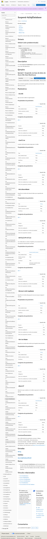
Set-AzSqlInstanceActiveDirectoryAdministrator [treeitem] (10, 224)
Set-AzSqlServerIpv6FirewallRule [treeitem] (10, 300)
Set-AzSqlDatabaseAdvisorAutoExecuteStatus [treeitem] (10, 119)
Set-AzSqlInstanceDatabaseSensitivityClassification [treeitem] (10, 247)
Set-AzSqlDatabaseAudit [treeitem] (10, 122)
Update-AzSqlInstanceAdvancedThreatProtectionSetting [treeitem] (10, 429)
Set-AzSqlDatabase (24, 482)
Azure (22, 13)
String (41, 203)
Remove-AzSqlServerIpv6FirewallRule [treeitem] (10, 65)
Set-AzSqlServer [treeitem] (8, 267)
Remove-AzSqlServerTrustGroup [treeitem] (9, 84)
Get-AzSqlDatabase (24, 475)
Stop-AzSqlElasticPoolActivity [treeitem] (9, 370)
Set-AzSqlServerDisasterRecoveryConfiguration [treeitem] (10, 289)
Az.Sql (35, 13)
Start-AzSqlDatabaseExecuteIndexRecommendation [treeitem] (10, 327)
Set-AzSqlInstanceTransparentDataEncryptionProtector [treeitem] (10, 263)
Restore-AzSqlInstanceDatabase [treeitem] (9, 107)
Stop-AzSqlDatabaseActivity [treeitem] (9, 359)
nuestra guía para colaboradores (25, 504)
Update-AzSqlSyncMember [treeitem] (8, 467)
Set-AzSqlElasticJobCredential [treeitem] (10, 202)
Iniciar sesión (43, 1)
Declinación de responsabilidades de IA (8, 536)
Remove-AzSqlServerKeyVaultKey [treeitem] (9, 70)
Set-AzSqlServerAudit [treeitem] (9, 280)
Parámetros (21, 30)
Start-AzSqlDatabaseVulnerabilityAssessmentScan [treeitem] (10, 332)
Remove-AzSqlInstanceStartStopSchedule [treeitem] (10, 32)
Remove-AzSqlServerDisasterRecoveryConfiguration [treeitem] (10, 53)
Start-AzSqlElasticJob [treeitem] (9, 335)
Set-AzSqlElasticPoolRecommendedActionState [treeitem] (10, 217)
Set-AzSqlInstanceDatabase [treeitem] (9, 228)
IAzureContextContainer (33, 252)
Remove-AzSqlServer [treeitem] (9, 36)
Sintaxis (21, 25)
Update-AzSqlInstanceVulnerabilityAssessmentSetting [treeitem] (10, 450)
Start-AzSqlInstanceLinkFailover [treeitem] (10, 351)
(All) (19, 120)
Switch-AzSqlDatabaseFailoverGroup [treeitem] (10, 403)
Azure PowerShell (28, 13)
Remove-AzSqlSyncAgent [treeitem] (10, 92)
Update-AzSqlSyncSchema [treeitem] (8, 471)
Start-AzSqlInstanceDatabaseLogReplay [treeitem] (10, 342)
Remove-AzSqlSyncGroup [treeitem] (10, 94)
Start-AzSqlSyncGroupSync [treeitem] (9, 355)
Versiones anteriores (21, 536)
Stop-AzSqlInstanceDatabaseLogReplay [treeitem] (10, 382)
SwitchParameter (38, 106)
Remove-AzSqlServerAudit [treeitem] (10, 43)
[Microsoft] (2, 1)
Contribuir (32, 536)
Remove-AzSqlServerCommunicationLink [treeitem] (10, 47)
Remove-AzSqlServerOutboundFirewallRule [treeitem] (10, 80)
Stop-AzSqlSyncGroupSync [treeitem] (9, 396)
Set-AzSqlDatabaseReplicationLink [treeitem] (10, 174)
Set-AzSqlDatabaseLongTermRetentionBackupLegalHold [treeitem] (10, 163)
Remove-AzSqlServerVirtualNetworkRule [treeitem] (10, 89)
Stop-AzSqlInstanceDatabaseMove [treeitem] (10, 387)
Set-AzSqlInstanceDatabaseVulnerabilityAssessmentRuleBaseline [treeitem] (10, 253)
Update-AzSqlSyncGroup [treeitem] (10, 464)
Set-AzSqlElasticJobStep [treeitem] (9, 205)
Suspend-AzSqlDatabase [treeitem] (10, 398)
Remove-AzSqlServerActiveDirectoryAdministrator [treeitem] (10, 40)
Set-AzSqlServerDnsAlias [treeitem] (10, 292)
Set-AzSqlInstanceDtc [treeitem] (9, 257)
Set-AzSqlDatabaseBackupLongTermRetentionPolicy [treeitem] (10, 126)
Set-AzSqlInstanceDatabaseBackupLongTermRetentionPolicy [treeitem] (10, 234)
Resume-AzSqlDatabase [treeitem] (9, 112)
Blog (27, 536)
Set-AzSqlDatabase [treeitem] (9, 115)
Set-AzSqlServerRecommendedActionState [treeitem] (10, 311)
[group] (32, 80)
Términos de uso (20, 538)
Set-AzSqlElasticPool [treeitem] (9, 207)
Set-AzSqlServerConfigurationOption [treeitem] (10, 284)
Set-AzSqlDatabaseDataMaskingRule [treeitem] (10, 142)
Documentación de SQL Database (27, 484)
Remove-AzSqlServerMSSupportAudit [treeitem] (10, 74)
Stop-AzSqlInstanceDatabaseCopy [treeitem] (10, 377)
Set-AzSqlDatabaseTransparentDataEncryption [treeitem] (10, 188)
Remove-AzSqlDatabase (25, 479)
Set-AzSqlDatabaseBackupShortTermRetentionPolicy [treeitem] (10, 132)
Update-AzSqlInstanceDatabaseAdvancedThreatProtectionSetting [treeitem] (10, 435)
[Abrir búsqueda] (39, 2)
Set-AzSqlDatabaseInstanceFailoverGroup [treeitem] (10, 158)
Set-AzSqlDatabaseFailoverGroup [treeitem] (10, 147)
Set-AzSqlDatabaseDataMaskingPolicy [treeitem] (10, 137)
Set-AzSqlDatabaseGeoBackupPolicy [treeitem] (10, 153)
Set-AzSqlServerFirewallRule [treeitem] (9, 295)
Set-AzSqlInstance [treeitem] (8, 220)
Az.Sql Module (24, 21)
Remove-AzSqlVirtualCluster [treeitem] (9, 101)
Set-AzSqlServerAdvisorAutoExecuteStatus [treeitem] (10, 276)
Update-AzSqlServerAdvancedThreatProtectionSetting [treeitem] (10, 455)
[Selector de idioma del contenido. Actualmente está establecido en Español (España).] (5, 533)
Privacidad (37, 536)
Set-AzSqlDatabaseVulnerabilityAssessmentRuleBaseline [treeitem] (10, 193)
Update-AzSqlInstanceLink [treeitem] (10, 446)
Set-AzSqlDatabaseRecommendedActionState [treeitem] (10, 168)
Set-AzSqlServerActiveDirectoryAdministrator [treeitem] (10, 271)
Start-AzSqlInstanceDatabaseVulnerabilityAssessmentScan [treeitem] (10, 347)
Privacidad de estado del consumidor (8, 538)
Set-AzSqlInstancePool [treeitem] (9, 259)
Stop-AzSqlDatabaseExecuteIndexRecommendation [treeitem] (10, 363)
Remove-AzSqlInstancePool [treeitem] (8, 22)
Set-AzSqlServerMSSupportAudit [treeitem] (10, 305)
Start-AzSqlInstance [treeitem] (9, 337)
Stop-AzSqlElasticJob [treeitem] (9, 367)
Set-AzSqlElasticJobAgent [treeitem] (10, 199)
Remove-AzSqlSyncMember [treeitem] (8, 97)
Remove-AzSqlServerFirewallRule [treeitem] (9, 61)
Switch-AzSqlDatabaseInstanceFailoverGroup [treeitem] (10, 408)
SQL (39, 13)
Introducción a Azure (41, 5)
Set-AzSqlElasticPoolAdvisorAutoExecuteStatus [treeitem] (10, 211)
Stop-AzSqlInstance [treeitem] (9, 373)
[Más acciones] (45, 14)
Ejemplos (21, 29)
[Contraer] (15, 13)
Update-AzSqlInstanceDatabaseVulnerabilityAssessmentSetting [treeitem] (10, 442)
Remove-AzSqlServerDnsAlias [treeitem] (9, 57)
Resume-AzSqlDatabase (25, 481)
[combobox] (8, 15)
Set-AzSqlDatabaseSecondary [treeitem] (10, 178)
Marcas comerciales (28, 538)
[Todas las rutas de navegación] (19, 14)
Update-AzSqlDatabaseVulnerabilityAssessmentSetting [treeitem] (10, 424)
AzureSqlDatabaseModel (24, 458)
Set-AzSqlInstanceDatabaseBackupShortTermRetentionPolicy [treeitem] (10, 241)
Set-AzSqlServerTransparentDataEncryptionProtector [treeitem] (10, 316)
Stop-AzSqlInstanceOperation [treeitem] (9, 392)
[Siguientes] (36, 1)
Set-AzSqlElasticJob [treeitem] (9, 197)
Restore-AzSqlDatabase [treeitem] (9, 104)
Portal (34, 5)
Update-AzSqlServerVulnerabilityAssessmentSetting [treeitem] (10, 461)
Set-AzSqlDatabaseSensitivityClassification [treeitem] (10, 183)
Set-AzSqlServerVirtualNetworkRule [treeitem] (10, 321)
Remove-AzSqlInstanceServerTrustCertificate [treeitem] (10, 27)
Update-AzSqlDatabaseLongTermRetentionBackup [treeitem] (10, 418)
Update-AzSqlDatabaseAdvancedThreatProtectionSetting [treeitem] (10, 413)
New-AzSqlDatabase (24, 477)
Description (21, 27)
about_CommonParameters (38, 445)
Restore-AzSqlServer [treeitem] (9, 110)
